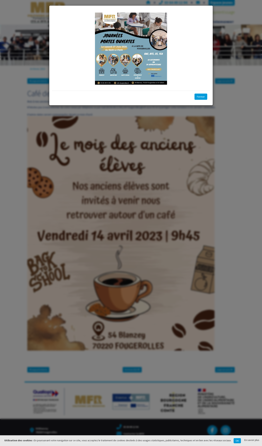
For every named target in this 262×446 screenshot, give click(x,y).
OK (237, 440)
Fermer (201, 96)
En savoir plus (251, 440)
